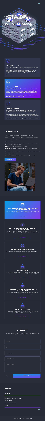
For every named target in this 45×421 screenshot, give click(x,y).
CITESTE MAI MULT (10, 159)
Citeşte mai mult (22, 216)
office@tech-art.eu (12, 402)
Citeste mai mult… (9, 74)
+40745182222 (9, 400)
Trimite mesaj (27, 375)
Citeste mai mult (21, 96)
